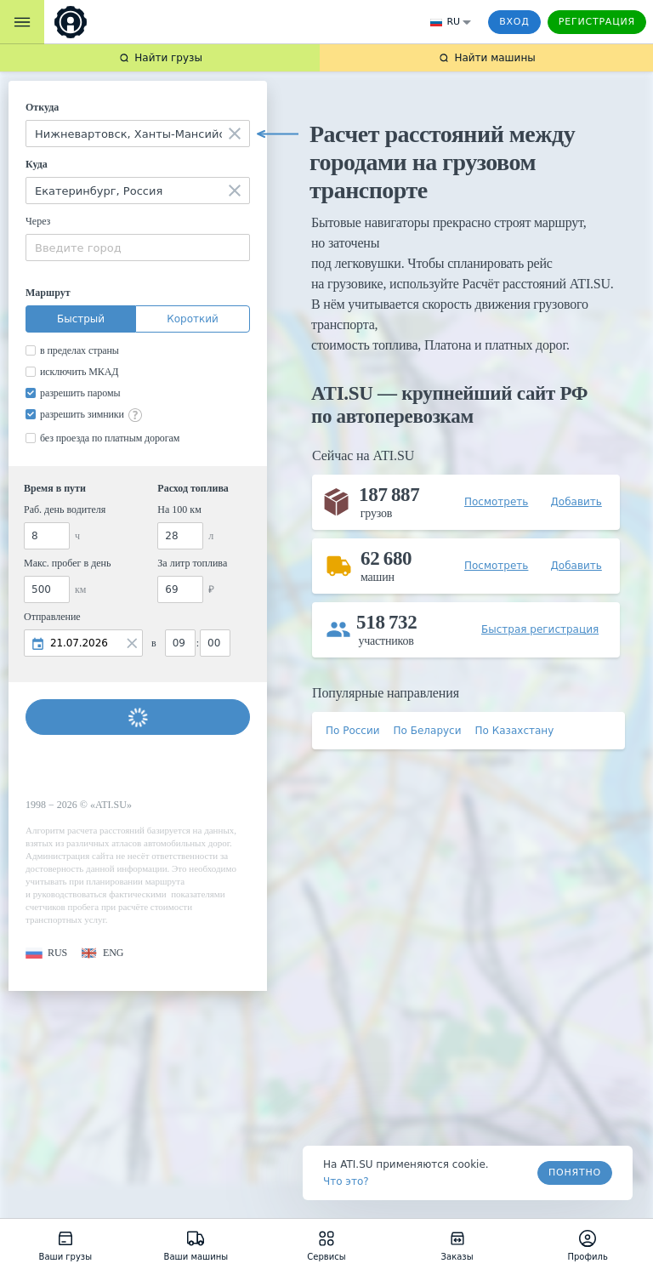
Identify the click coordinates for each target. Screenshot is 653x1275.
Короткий (193, 319)
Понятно (574, 1172)
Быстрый (81, 319)
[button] (46, 953)
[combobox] (138, 133)
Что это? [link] (346, 1181)
